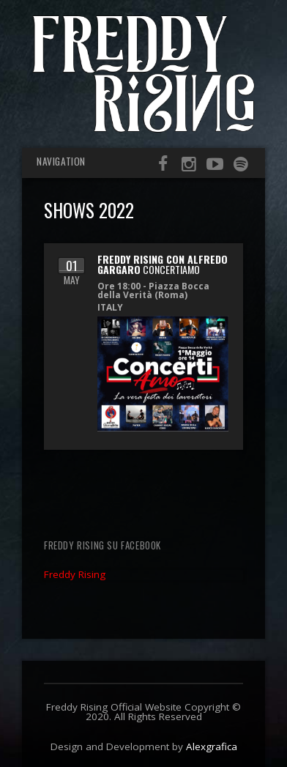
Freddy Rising (74, 574)
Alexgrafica (211, 746)
